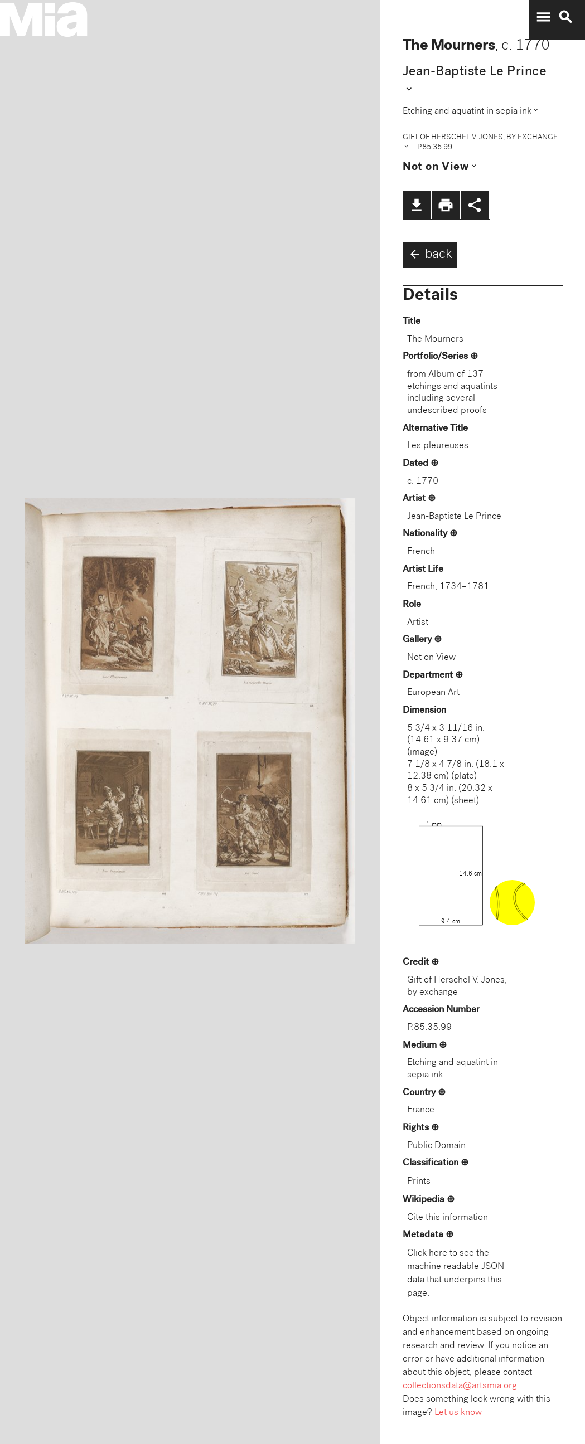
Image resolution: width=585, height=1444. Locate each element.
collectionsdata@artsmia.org (460, 1386)
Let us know (458, 1413)
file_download (416, 205)
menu (543, 17)
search (565, 17)
